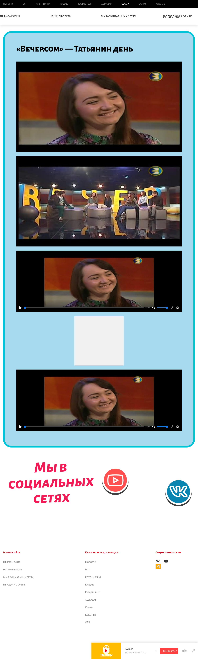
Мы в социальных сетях (118, 16)
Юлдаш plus (84, 4)
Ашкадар (106, 4)
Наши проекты (60, 16)
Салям (142, 4)
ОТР (87, 622)
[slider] (84, 307)
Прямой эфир (11, 562)
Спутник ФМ (43, 4)
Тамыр (125, 4)
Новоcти (8, 4)
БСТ (24, 4)
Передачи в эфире (14, 584)
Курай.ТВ (160, 4)
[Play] (20, 307)
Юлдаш (64, 4)
